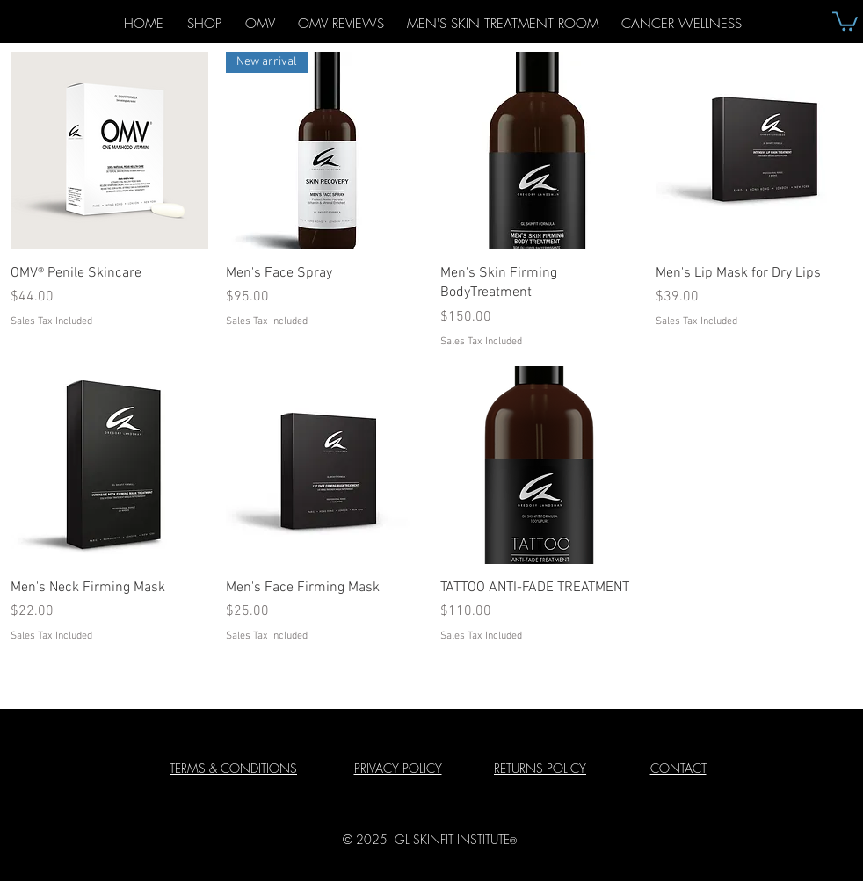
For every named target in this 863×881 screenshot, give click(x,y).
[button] (845, 20)
